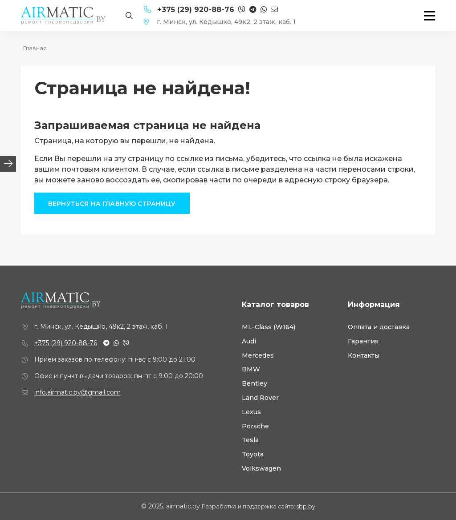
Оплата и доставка (379, 327)
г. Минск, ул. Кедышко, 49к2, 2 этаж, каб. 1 (220, 22)
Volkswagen (261, 468)
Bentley (254, 383)
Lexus (251, 412)
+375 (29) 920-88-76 (65, 343)
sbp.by (306, 506)
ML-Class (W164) (268, 327)
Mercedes (258, 355)
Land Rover (260, 398)
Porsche (255, 426)
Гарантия (363, 341)
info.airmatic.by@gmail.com (77, 392)
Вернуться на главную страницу (112, 204)
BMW (251, 369)
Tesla (250, 440)
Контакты (363, 355)
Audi (249, 341)
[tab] (8, 164)
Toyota (253, 454)
